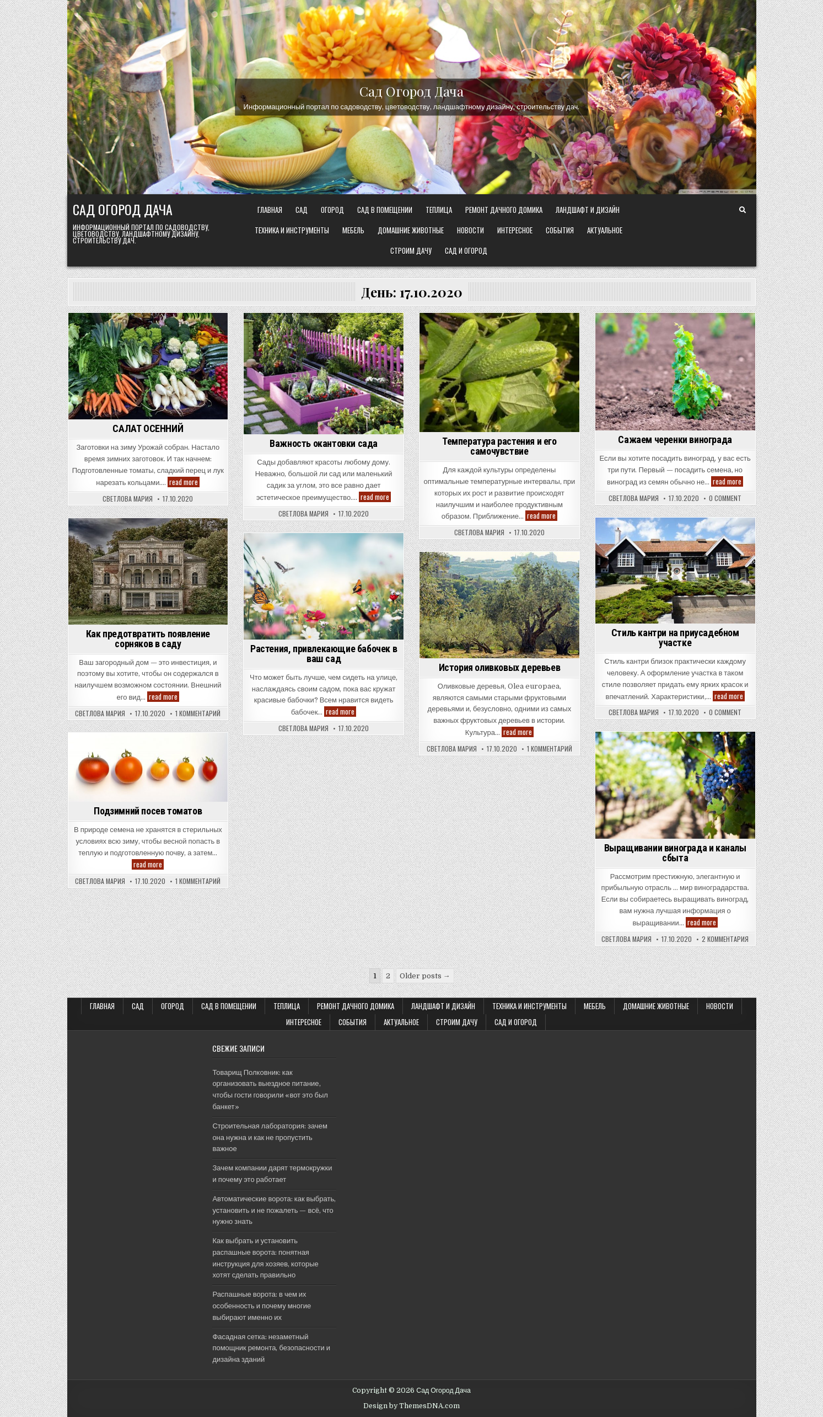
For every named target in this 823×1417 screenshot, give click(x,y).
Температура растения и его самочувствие (499, 446)
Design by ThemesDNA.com (411, 1406)
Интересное (514, 230)
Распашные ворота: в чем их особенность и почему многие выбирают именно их (261, 1306)
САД (301, 209)
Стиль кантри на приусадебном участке (675, 637)
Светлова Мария (128, 499)
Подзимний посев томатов (148, 811)
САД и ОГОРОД (466, 250)
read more (184, 482)
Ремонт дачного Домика (503, 209)
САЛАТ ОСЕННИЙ (147, 428)
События (560, 230)
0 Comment (725, 498)
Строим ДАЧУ (411, 250)
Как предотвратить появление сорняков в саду (148, 638)
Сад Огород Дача (411, 90)
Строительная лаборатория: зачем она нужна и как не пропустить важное (269, 1137)
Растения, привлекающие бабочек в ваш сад (323, 653)
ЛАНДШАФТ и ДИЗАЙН (588, 209)
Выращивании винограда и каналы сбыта (675, 853)
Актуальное (604, 230)
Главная (269, 209)
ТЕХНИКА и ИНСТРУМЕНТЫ (292, 230)
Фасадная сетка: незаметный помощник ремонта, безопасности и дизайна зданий (271, 1348)
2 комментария (725, 939)
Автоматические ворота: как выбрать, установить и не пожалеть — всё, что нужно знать (274, 1210)
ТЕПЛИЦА (439, 209)
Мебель (353, 230)
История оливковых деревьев (500, 667)
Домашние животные (411, 230)
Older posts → (425, 976)
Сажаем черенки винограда (674, 439)
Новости (470, 230)
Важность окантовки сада (324, 443)
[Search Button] (742, 210)
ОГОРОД (332, 209)
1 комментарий (197, 713)
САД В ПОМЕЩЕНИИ (384, 209)
